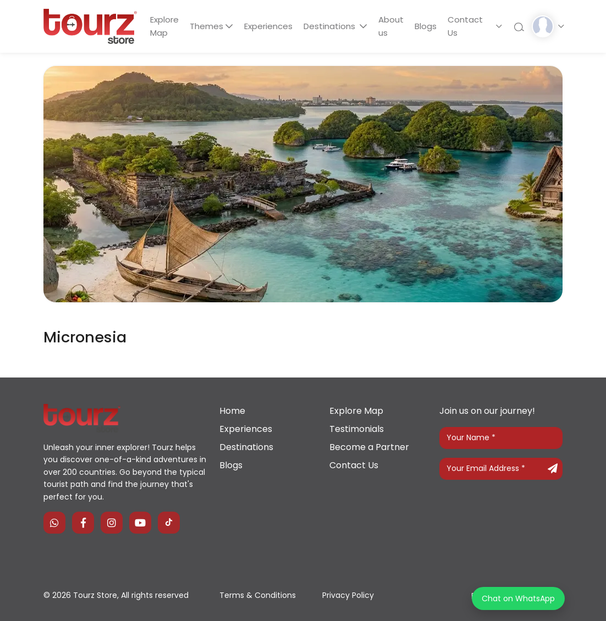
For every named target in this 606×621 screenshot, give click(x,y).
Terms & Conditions (257, 595)
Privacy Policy (348, 595)
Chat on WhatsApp (518, 598)
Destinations (332, 26)
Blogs (428, 26)
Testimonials (356, 429)
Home (232, 410)
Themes (207, 26)
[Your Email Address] (501, 469)
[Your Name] (501, 438)
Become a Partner (369, 447)
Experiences (269, 26)
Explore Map (164, 26)
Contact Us (468, 26)
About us (392, 26)
